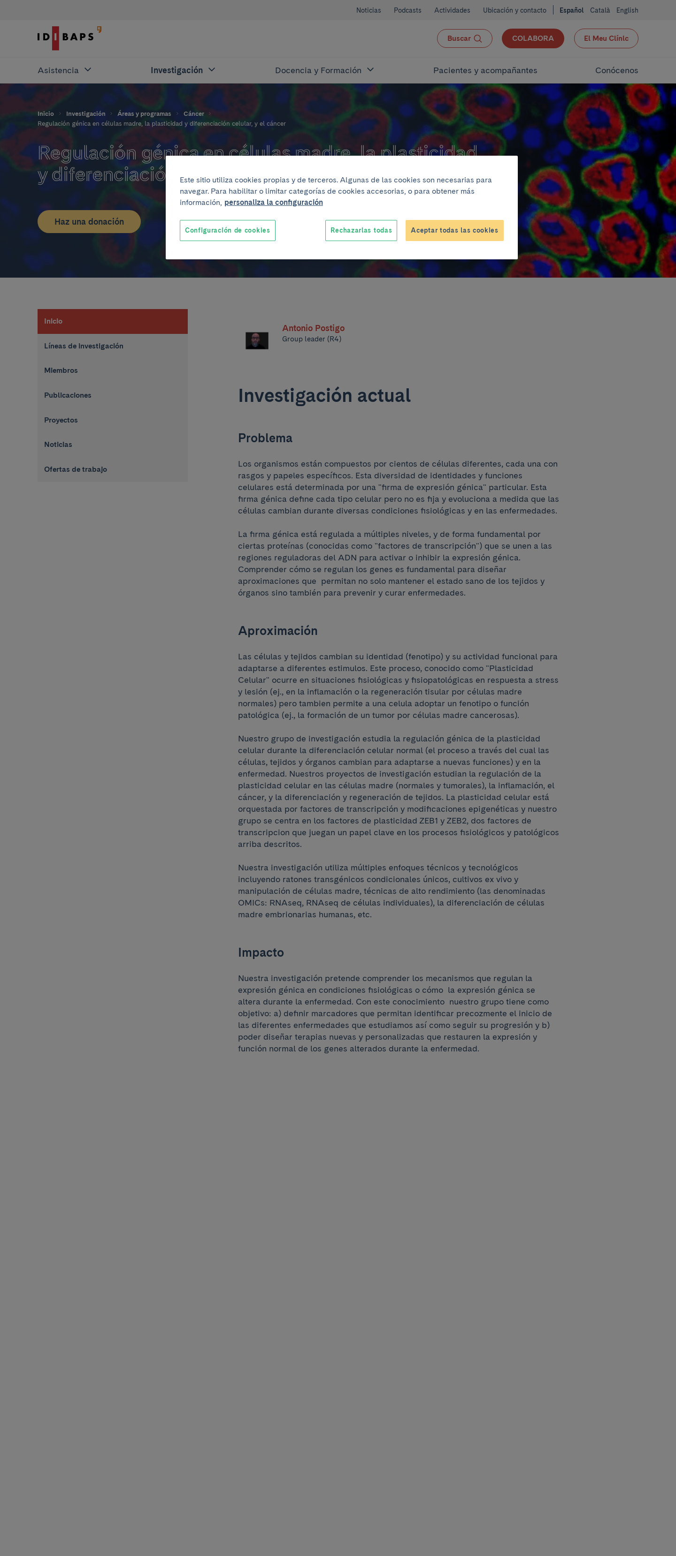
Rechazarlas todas (361, 230)
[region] (342, 208)
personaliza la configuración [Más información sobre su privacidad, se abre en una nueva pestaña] (273, 202)
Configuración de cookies (227, 230)
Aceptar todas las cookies (455, 230)
